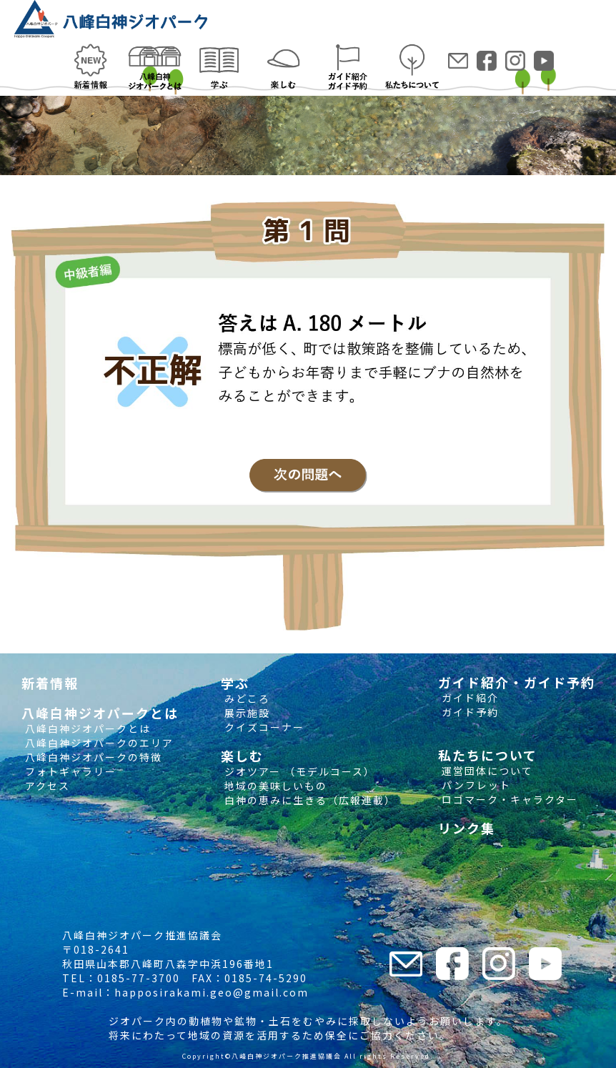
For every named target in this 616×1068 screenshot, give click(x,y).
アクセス (45, 785)
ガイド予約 (468, 712)
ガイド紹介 (468, 698)
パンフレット (474, 785)
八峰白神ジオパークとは (86, 728)
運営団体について (485, 770)
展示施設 (245, 713)
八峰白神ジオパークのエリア (97, 743)
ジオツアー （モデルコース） (298, 771)
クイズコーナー (262, 727)
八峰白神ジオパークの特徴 (91, 757)
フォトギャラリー (68, 771)
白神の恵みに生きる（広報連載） (308, 800)
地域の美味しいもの (274, 785)
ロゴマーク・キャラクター (508, 799)
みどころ (245, 698)
